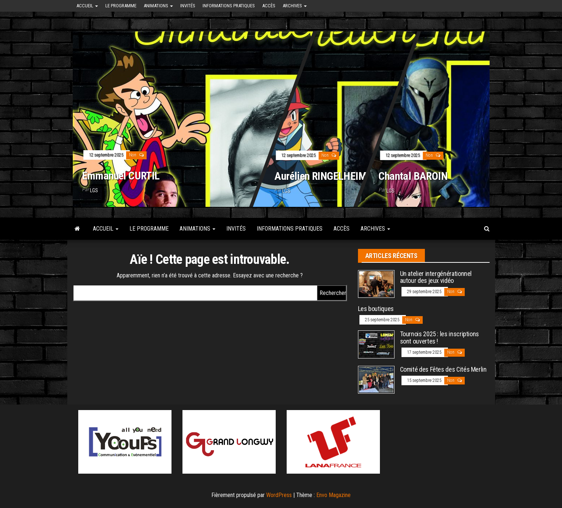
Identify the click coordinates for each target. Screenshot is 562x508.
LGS (94, 190)
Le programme (120, 5)
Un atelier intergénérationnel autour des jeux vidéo (436, 277)
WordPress (279, 495)
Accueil (87, 5)
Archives (295, 5)
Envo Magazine (333, 495)
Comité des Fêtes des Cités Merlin (443, 369)
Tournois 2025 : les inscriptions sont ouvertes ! (439, 337)
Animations (158, 5)
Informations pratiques (229, 5)
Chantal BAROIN (413, 175)
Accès (268, 5)
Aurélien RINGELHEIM (320, 175)
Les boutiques (376, 308)
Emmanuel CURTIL (121, 175)
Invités (187, 5)
